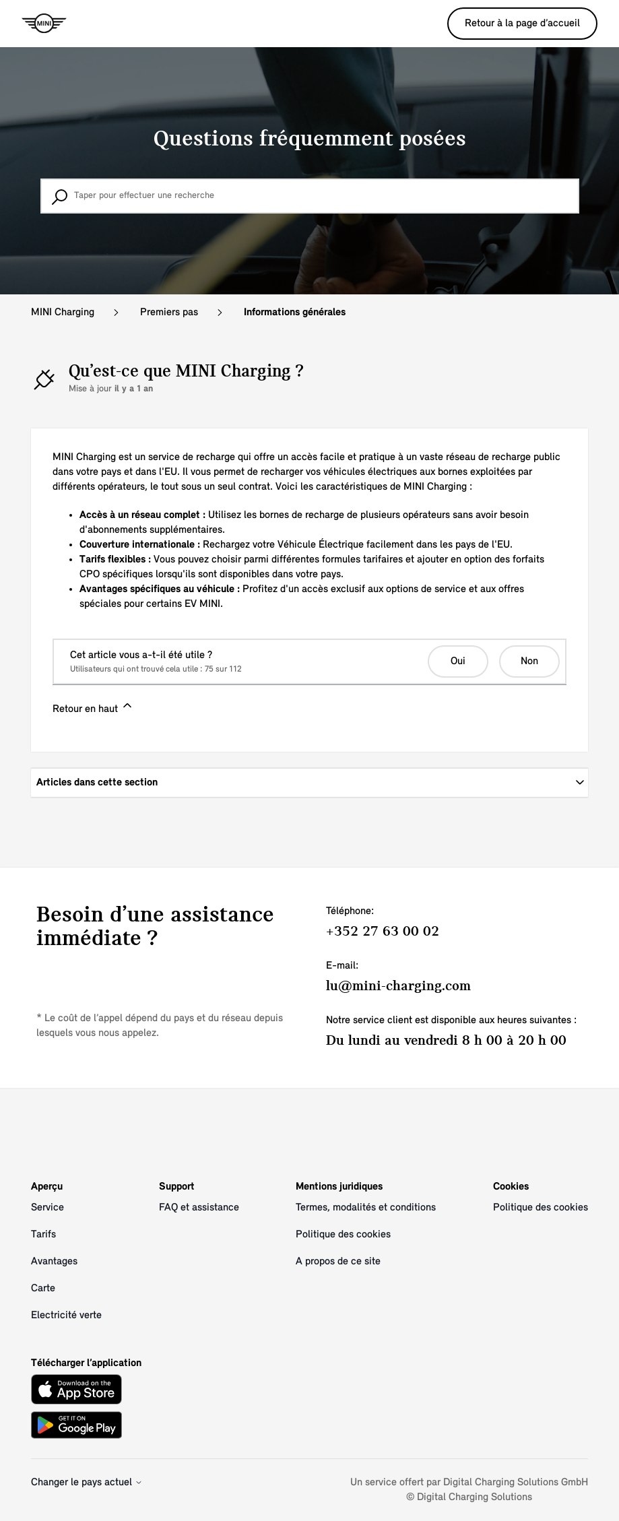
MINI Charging (62, 312)
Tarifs (43, 1234)
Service (47, 1207)
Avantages (54, 1261)
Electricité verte (66, 1315)
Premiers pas (169, 312)
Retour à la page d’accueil (522, 23)
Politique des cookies (343, 1234)
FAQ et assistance (199, 1207)
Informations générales (295, 312)
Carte (43, 1288)
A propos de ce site (338, 1261)
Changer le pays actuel (87, 1482)
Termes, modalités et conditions (366, 1207)
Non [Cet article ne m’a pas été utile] (529, 661)
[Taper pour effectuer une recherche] (310, 196)
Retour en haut (93, 707)
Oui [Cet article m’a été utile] (458, 661)
